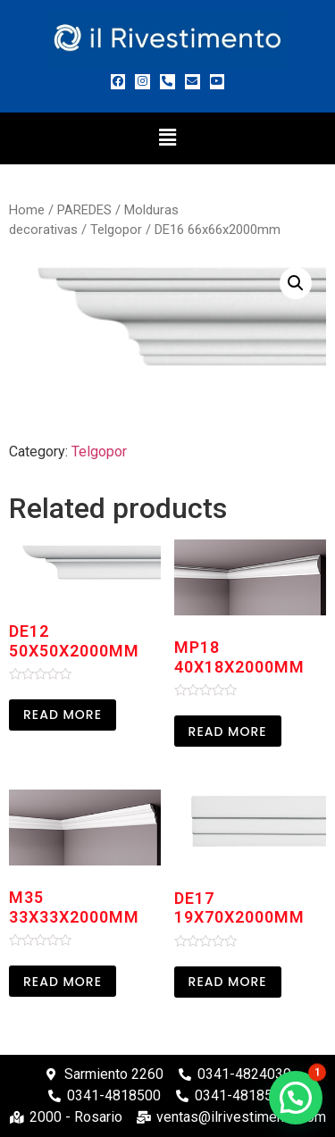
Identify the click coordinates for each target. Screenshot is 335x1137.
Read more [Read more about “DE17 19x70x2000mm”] (227, 982)
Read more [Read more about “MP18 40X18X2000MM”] (227, 731)
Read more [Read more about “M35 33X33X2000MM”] (62, 982)
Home (27, 210)
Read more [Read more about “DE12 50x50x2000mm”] (62, 714)
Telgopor (116, 230)
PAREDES (84, 210)
